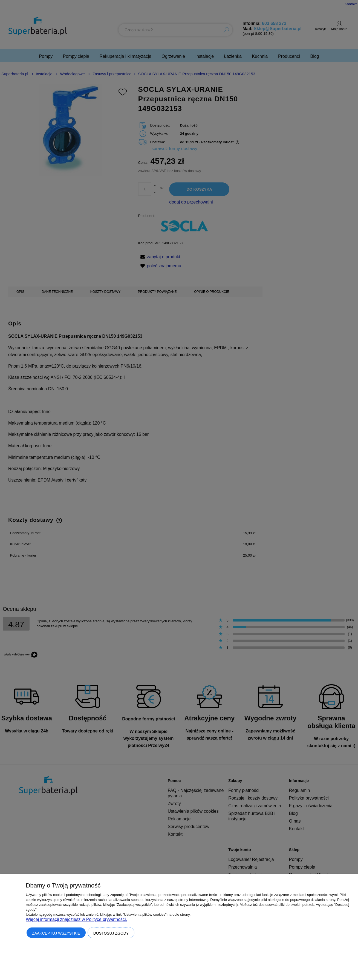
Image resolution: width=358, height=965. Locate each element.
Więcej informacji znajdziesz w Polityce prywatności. (76, 919)
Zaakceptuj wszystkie (56, 933)
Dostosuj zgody (111, 933)
